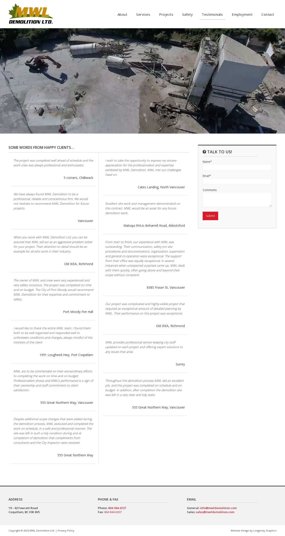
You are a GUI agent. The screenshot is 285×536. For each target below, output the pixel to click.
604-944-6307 (113, 512)
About (122, 14)
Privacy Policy (66, 530)
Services (143, 14)
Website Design (240, 530)
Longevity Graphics (264, 530)
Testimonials (212, 14)
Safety (187, 14)
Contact (267, 14)
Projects (166, 14)
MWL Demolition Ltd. (42, 530)
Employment (242, 14)
